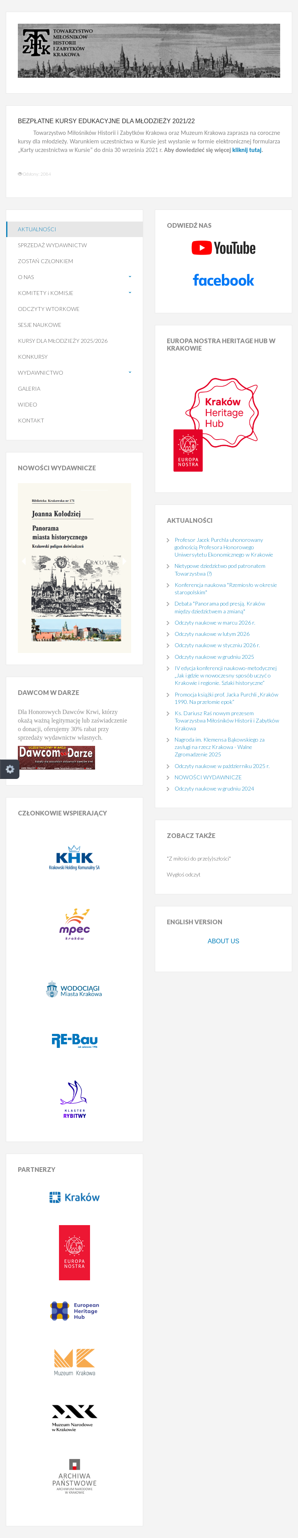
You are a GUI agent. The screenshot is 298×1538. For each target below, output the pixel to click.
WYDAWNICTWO (40, 372)
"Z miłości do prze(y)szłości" (199, 858)
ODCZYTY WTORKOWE (49, 309)
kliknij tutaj (247, 150)
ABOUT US (223, 941)
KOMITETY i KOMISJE (45, 293)
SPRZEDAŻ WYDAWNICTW (52, 245)
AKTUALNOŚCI (37, 229)
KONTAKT (31, 420)
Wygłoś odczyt (184, 874)
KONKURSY (33, 356)
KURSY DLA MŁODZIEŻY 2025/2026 (62, 340)
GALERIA (29, 388)
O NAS (26, 277)
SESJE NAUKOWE (39, 324)
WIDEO (27, 404)
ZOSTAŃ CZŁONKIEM (45, 261)
